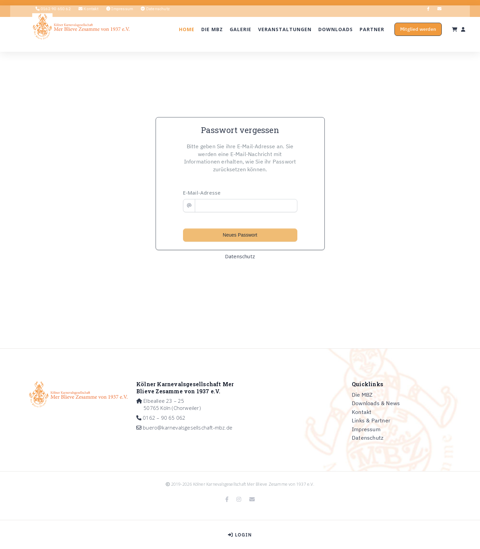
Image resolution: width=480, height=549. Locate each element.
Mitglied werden (396, 41)
